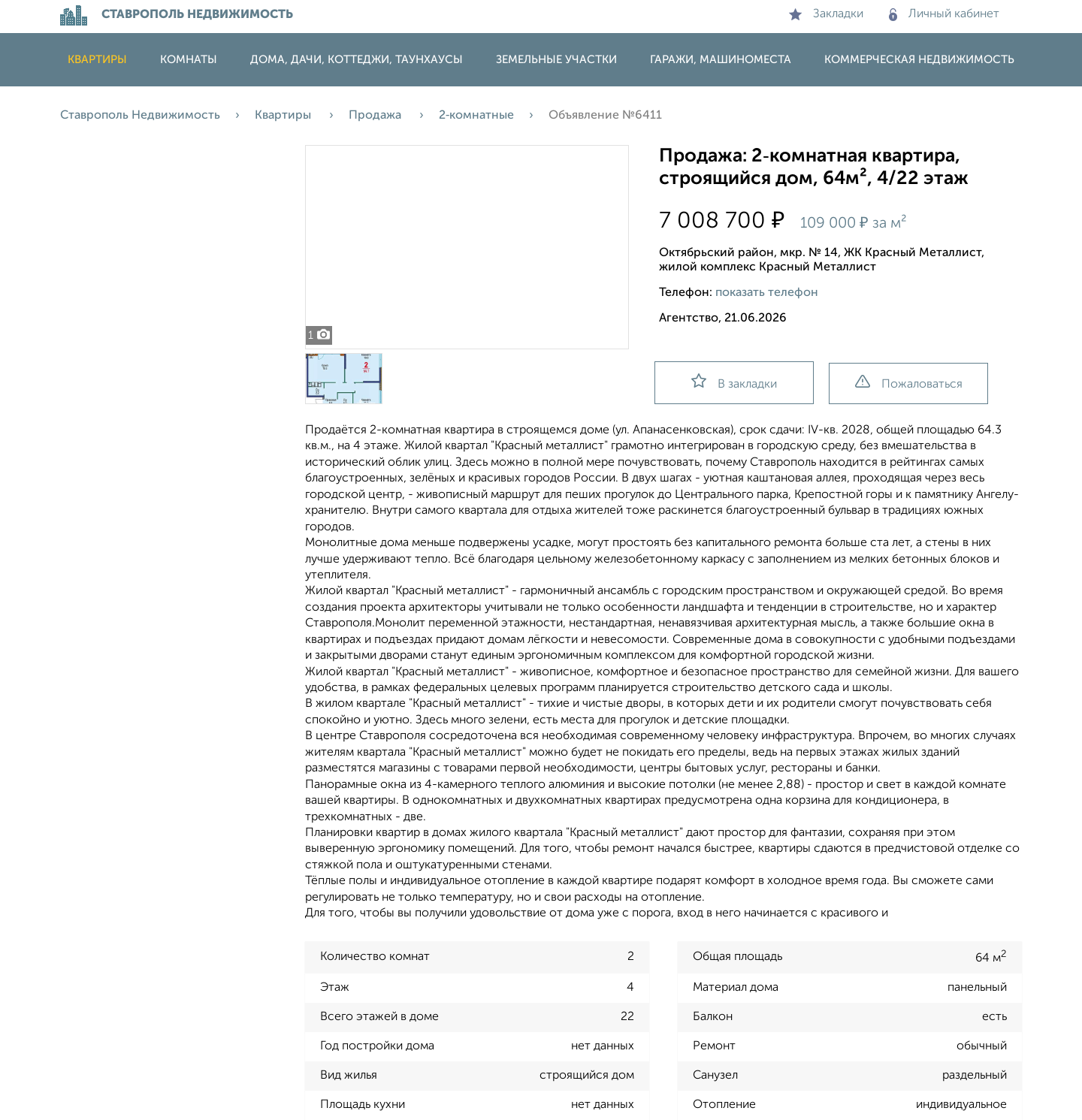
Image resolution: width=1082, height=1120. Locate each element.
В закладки (734, 382)
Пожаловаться (909, 383)
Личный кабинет (944, 14)
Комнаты (188, 59)
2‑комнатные (476, 116)
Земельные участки (556, 59)
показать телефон (766, 293)
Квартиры (97, 59)
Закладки (826, 14)
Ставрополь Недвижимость (140, 116)
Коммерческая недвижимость (919, 59)
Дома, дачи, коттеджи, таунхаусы (356, 59)
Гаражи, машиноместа (720, 59)
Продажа (376, 116)
